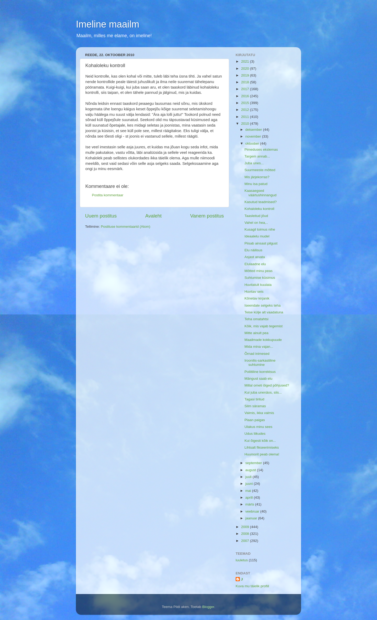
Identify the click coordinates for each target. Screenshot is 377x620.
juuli (249, 477)
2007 (245, 541)
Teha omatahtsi (257, 319)
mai (248, 491)
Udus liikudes (255, 434)
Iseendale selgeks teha (263, 305)
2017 (245, 89)
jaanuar (251, 518)
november (253, 136)
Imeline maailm (107, 24)
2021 (245, 61)
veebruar (252, 511)
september (254, 463)
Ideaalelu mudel (257, 236)
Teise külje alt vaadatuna (264, 312)
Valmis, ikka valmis (259, 413)
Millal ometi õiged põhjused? (267, 385)
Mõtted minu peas (259, 271)
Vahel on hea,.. (256, 223)
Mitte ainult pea (257, 333)
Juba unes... (254, 163)
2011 (245, 117)
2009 (245, 527)
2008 (245, 534)
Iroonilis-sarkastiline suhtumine (260, 362)
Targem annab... (257, 156)
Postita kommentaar (107, 195)
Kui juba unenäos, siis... (263, 392)
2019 (245, 75)
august (251, 470)
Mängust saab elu (259, 378)
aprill (249, 497)
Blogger (208, 607)
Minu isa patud (256, 184)
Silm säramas (255, 406)
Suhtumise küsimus (260, 278)
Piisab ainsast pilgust (261, 243)
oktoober (252, 143)
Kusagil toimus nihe (260, 229)
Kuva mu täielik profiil (252, 586)
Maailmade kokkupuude (263, 340)
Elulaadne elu (255, 264)
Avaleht (153, 216)
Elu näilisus (253, 250)
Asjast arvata (255, 257)
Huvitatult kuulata (258, 285)
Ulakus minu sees (259, 427)
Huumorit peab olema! (262, 454)
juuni (249, 484)
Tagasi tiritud (254, 399)
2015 (245, 103)
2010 (245, 124)
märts (250, 504)
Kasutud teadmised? (261, 202)
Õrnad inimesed (257, 354)
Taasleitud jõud (256, 216)
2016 (245, 96)
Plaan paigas (255, 420)
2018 (245, 82)
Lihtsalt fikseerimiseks (262, 447)
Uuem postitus (101, 216)
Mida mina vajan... (259, 347)
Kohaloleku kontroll (259, 209)
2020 (245, 68)
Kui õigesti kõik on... (260, 441)
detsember (254, 130)
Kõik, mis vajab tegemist (264, 326)
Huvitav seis (254, 291)
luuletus (242, 560)
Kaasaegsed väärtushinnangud (260, 193)
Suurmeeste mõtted (260, 170)
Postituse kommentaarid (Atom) (125, 227)
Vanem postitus (207, 216)
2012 (245, 110)
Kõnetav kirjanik (257, 298)
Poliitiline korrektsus (260, 372)
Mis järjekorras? (257, 177)
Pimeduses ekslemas (261, 149)
